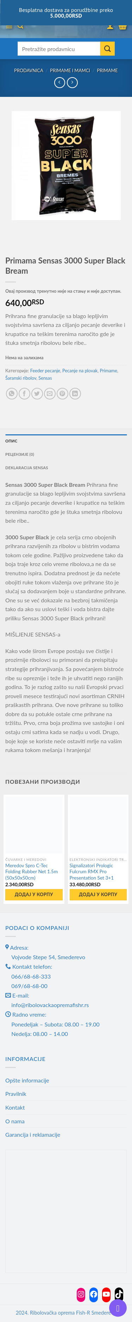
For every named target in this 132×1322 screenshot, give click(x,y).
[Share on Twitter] (37, 393)
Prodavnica (28, 70)
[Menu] (9, 26)
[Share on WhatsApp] (12, 393)
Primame (107, 70)
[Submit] (107, 49)
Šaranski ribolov (20, 378)
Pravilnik (15, 1093)
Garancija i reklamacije (32, 1134)
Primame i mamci (70, 70)
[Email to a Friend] (50, 393)
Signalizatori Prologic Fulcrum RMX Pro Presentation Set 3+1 (92, 872)
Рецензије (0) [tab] (19, 454)
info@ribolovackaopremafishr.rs (50, 1004)
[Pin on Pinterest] (62, 393)
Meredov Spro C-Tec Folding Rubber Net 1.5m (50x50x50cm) (31, 872)
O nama (15, 1121)
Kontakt (15, 1107)
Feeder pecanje (45, 370)
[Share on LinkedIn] (75, 393)
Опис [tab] (11, 441)
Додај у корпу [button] (34, 894)
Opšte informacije (27, 1080)
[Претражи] (20, 26)
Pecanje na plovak (80, 370)
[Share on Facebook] (24, 393)
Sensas (45, 378)
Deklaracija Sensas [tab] (26, 467)
